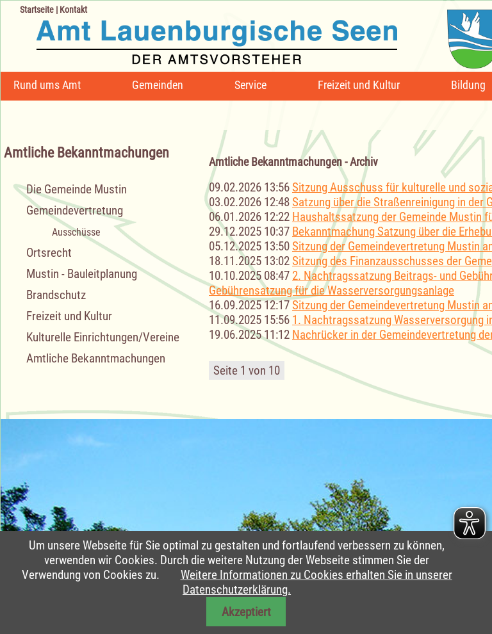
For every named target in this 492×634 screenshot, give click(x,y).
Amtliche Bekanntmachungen (95, 358)
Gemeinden (157, 85)
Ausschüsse (76, 232)
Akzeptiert (246, 612)
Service (250, 85)
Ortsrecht (49, 252)
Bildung (468, 85)
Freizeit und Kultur (359, 85)
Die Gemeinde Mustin (76, 189)
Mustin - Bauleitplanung (81, 273)
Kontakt (73, 9)
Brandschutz (56, 295)
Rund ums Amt (47, 85)
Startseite (37, 9)
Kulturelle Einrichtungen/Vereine (102, 337)
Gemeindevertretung (74, 210)
